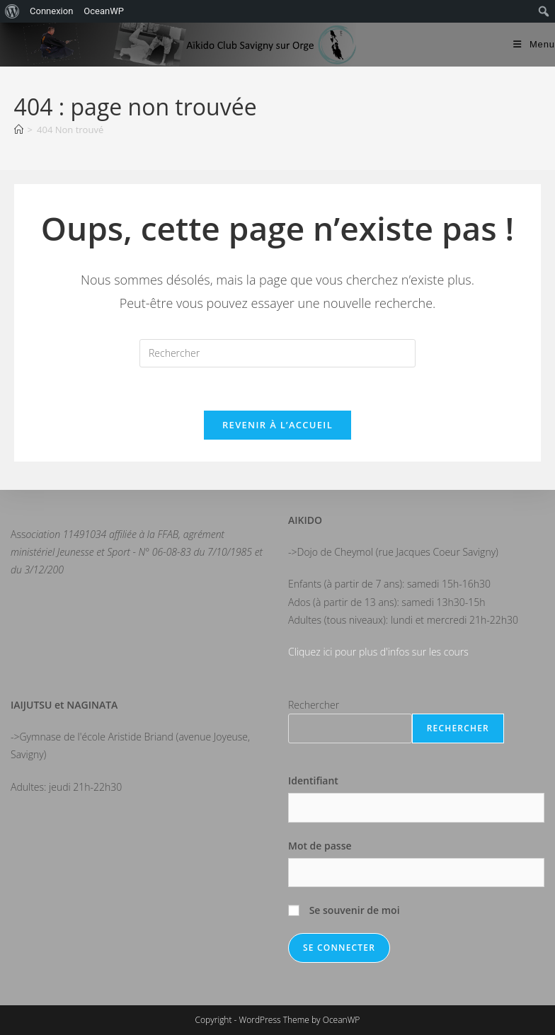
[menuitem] (12, 11)
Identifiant (313, 780)
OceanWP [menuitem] (104, 11)
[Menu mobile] (534, 44)
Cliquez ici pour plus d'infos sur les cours (378, 651)
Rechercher (313, 704)
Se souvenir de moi (344, 910)
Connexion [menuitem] (51, 11)
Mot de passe (320, 845)
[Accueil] (18, 129)
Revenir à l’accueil (277, 424)
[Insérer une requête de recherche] (277, 353)
